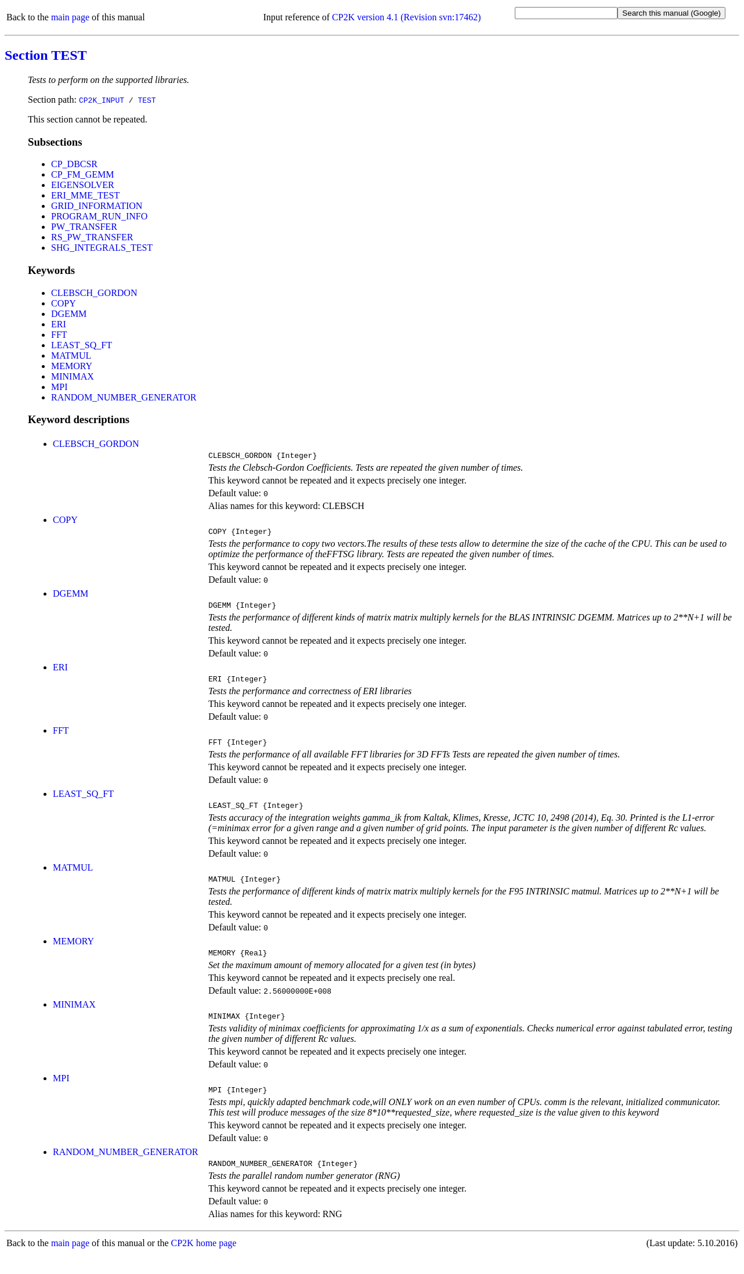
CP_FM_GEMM (82, 174)
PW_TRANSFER (84, 227)
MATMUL (71, 355)
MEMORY (71, 366)
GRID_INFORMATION (96, 206)
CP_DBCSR (74, 164)
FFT (59, 335)
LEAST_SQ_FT (81, 345)
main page (70, 17)
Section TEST (46, 55)
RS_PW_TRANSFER (92, 237)
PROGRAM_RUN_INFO (99, 216)
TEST (147, 100)
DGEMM (68, 314)
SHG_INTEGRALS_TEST (102, 247)
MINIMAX (72, 376)
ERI (58, 324)
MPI (59, 387)
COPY (63, 303)
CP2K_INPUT (101, 100)
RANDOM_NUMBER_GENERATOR (123, 397)
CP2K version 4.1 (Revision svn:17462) (406, 17)
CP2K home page (204, 1262)
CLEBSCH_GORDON (94, 293)
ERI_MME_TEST (85, 195)
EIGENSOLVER (82, 185)
